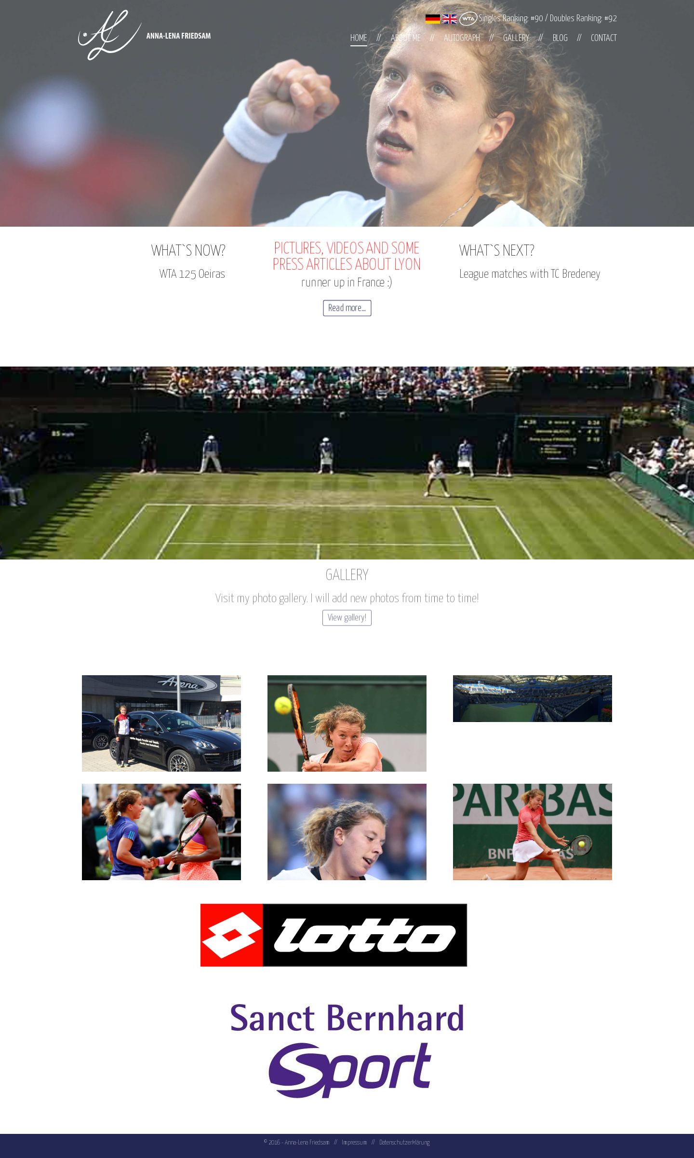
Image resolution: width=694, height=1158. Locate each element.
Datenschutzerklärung (404, 1143)
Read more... (347, 308)
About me (406, 38)
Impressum (354, 1143)
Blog (560, 38)
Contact (604, 38)
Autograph (462, 38)
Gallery (516, 38)
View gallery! (347, 602)
